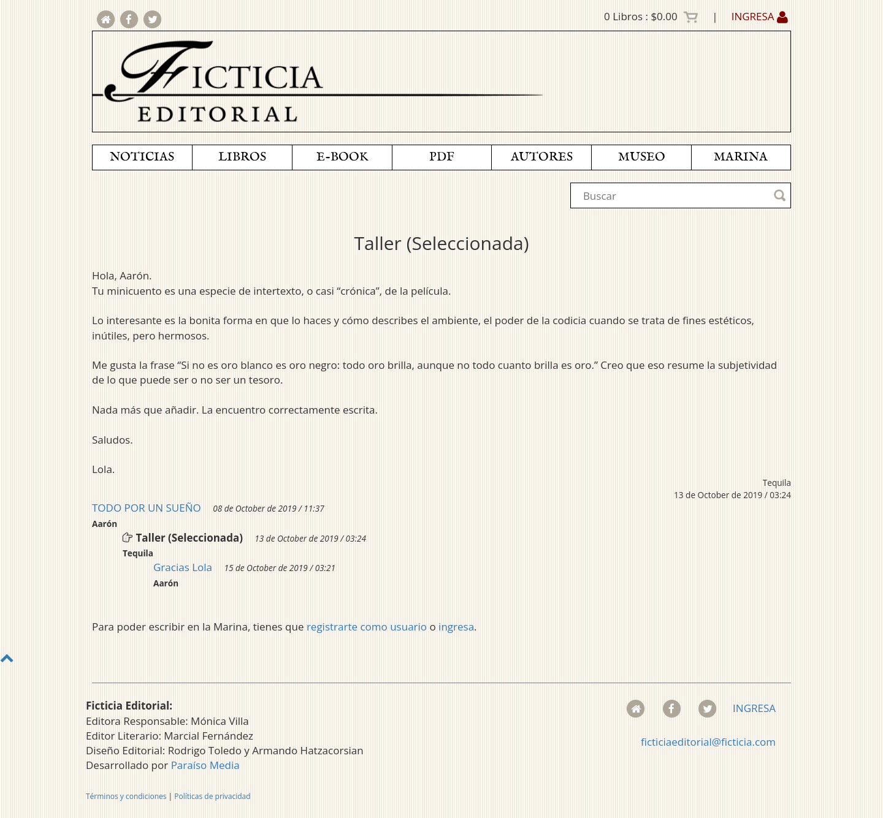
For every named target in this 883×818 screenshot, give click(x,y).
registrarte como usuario (367, 626)
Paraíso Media (205, 765)
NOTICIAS (142, 157)
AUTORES (542, 157)
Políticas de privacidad (212, 796)
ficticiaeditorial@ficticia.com (708, 742)
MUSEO (641, 157)
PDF (441, 157)
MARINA (741, 157)
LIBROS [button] (242, 157)
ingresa (456, 626)
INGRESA (760, 16)
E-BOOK (342, 157)
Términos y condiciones (126, 796)
